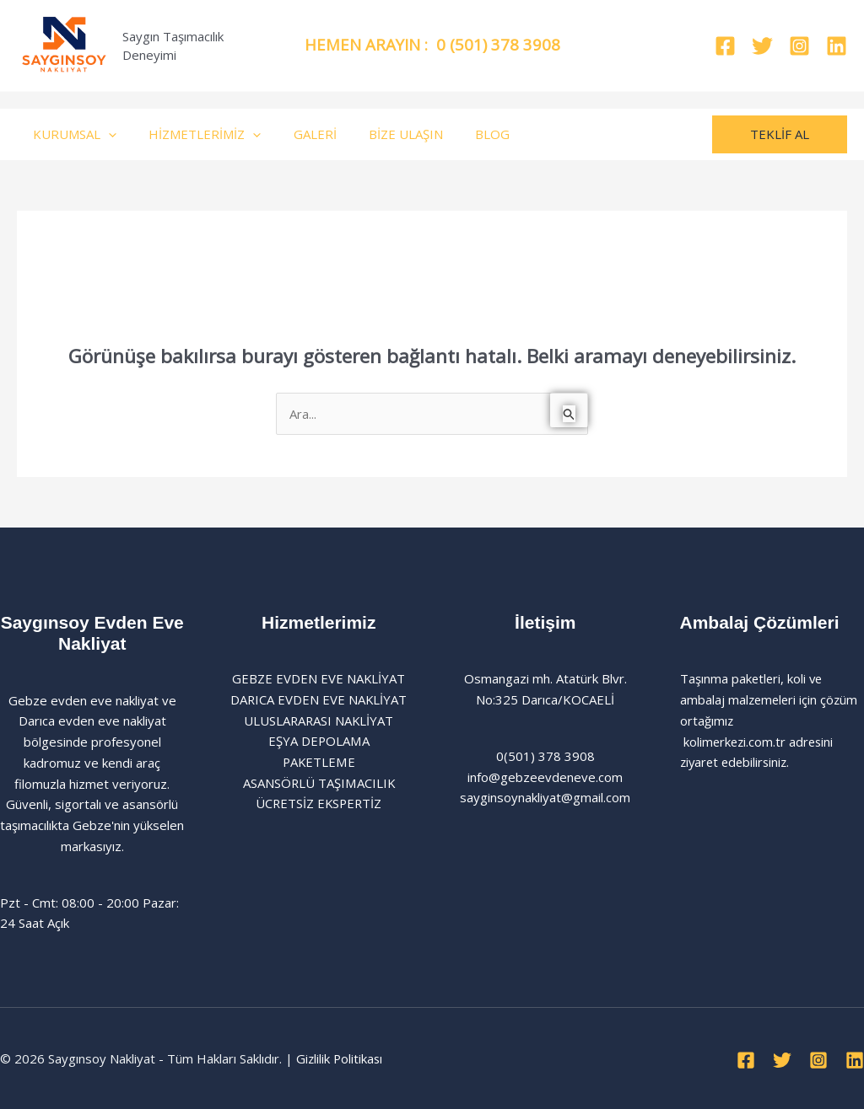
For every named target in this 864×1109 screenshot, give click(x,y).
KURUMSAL (71, 134)
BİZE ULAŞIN (381, 134)
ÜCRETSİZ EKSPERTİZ (318, 804)
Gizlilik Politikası (340, 1058)
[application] (105, 134)
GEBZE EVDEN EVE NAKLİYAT (319, 679)
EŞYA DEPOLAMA (319, 741)
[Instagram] (799, 45)
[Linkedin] (836, 45)
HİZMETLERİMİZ (194, 134)
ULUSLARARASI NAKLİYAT (319, 720)
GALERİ (297, 134)
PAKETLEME (318, 762)
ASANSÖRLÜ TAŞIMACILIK (318, 782)
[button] (779, 134)
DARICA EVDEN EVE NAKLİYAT (319, 699)
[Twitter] (762, 45)
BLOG (461, 134)
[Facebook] (725, 45)
